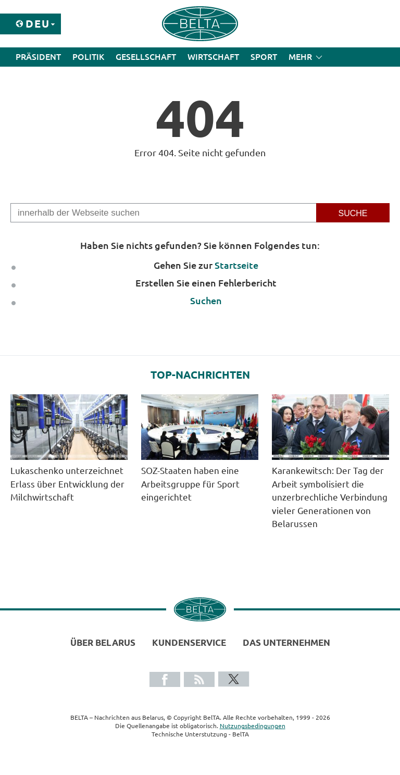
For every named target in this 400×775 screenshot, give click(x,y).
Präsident (38, 56)
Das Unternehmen (286, 642)
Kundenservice (189, 642)
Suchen (206, 300)
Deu (38, 24)
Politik (88, 56)
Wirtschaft (213, 56)
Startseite (236, 265)
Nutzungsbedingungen (252, 725)
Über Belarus (102, 642)
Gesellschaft (146, 56)
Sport (264, 56)
